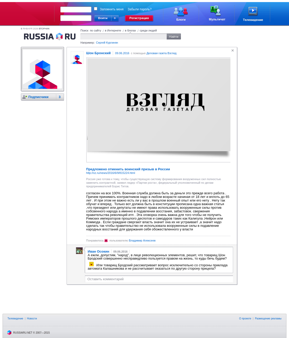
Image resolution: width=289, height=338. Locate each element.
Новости (32, 318)
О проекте (245, 318)
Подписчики (38, 97)
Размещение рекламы (268, 318)
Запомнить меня (112, 9)
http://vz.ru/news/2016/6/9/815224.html (110, 172)
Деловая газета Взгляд (161, 53)
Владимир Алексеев (142, 240)
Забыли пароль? (140, 9)
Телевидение (15, 318)
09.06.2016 (122, 53)
